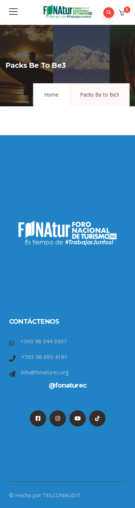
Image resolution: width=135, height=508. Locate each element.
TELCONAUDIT (62, 495)
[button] (122, 13)
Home (51, 94)
